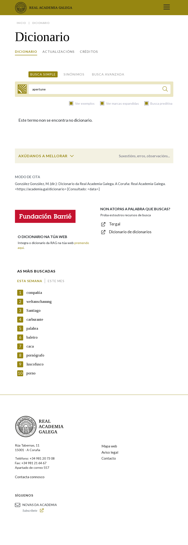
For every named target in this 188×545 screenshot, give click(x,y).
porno (31, 373)
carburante (34, 319)
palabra (32, 328)
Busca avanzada (108, 74)
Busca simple (43, 74)
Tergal (114, 224)
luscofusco (35, 364)
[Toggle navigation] (166, 7)
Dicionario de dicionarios (130, 231)
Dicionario (26, 51)
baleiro (32, 337)
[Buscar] (165, 89)
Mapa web (109, 446)
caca (30, 346)
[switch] (71, 156)
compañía (34, 292)
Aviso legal (109, 452)
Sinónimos (74, 74)
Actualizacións (58, 51)
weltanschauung (39, 301)
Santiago (33, 310)
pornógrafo (35, 355)
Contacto (108, 458)
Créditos (89, 51)
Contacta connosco (30, 477)
